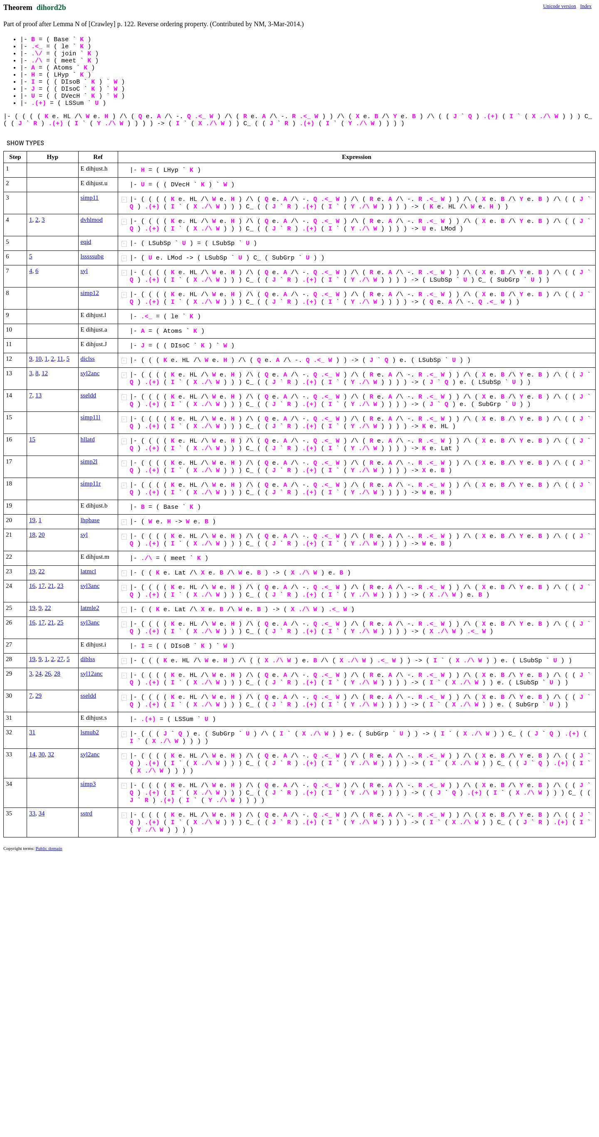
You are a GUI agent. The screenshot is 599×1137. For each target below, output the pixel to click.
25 (60, 622)
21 (51, 585)
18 (32, 534)
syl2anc (90, 373)
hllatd (88, 439)
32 (51, 754)
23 (60, 585)
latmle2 (90, 607)
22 (42, 571)
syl (84, 271)
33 (32, 813)
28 (57, 673)
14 (32, 754)
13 (38, 395)
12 (45, 373)
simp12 (90, 293)
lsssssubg (92, 256)
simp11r (91, 483)
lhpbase (90, 520)
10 (38, 358)
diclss (88, 358)
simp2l (89, 461)
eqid (86, 241)
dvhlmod (92, 219)
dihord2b (51, 7)
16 (32, 585)
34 (42, 813)
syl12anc (92, 673)
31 (32, 732)
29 (38, 695)
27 (60, 659)
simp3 (88, 783)
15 (32, 439)
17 (42, 585)
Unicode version (559, 6)
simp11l (91, 417)
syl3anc (90, 585)
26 (48, 673)
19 (32, 520)
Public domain (49, 848)
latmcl (89, 571)
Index (586, 6)
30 (42, 754)
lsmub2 (90, 732)
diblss (88, 659)
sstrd (86, 813)
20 (42, 534)
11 (60, 358)
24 (38, 673)
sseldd (89, 395)
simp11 (90, 197)
